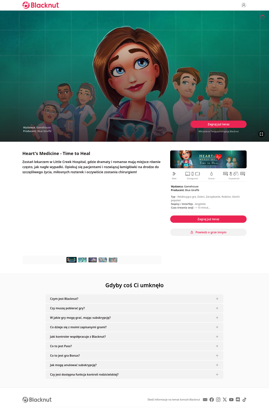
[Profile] (244, 5)
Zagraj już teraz (219, 124)
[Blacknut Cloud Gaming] (40, 5)
